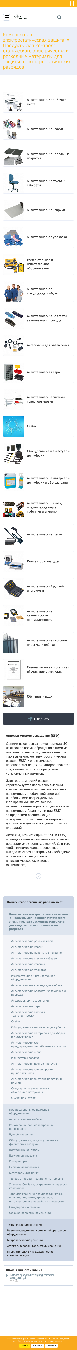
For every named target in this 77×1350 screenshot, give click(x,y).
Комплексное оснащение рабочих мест (34, 902)
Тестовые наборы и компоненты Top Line (36, 1178)
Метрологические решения (25, 1240)
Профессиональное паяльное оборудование (29, 1111)
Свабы (31, 426)
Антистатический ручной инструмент (45, 588)
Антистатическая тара (43, 372)
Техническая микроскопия (24, 1224)
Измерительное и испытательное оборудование (40, 264)
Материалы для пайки (24, 1173)
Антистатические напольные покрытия (48, 156)
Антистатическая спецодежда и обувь (42, 291)
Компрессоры (18, 1161)
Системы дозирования (24, 1167)
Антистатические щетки (44, 534)
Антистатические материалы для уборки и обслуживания (48, 480)
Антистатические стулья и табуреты (46, 183)
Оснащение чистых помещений (30, 1212)
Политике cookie (56, 1341)
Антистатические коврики (46, 210)
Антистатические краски (45, 129)
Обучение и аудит (40, 696)
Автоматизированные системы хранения (34, 1245)
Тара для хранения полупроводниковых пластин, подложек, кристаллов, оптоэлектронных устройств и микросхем (36, 1197)
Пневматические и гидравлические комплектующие (30, 1253)
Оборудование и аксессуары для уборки (48, 453)
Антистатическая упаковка (47, 237)
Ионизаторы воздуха (43, 561)
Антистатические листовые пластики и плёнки (47, 643)
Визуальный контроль (24, 1149)
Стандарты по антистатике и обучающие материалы (48, 670)
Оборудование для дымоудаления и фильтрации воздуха (34, 1142)
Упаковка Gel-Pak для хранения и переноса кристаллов (38, 1186)
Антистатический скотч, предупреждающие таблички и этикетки (44, 507)
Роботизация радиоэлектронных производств (31, 1126)
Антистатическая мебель (25, 1119)
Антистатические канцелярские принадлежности (40, 615)
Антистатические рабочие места (46, 102)
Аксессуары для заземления (48, 345)
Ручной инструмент (22, 1134)
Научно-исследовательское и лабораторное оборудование (36, 1232)
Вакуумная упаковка (23, 1155)
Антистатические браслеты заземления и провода (47, 318)
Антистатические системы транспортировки (46, 399)
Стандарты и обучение (24, 1207)
